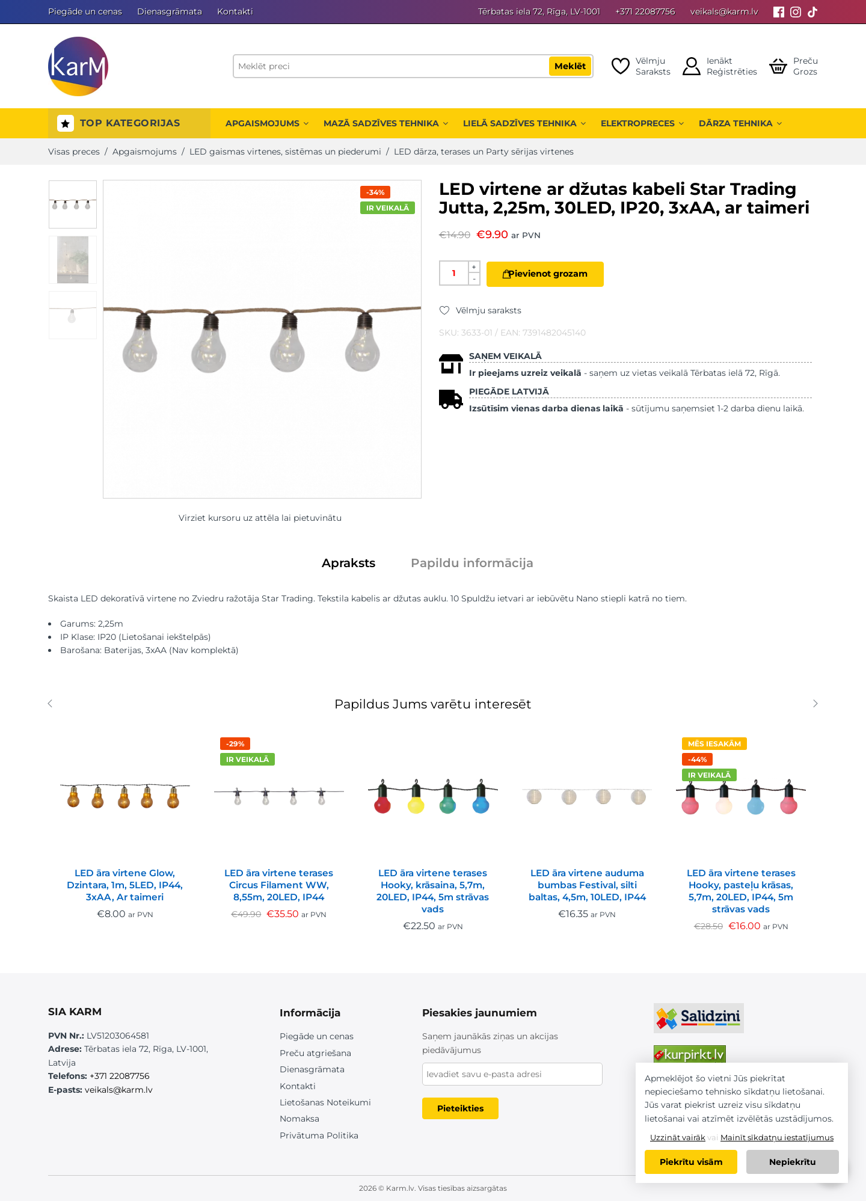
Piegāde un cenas (85, 11)
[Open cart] (793, 66)
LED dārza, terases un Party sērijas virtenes (484, 151)
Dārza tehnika (740, 123)
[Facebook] (778, 11)
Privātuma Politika (319, 1135)
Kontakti (235, 11)
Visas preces (74, 151)
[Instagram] (795, 11)
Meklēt (570, 66)
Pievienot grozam (557, 273)
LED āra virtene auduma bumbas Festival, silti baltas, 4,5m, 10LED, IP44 (587, 885)
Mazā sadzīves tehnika (386, 123)
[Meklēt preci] (413, 66)
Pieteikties (460, 1108)
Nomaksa (299, 1118)
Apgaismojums (267, 123)
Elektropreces (642, 123)
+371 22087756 (645, 11)
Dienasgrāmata (169, 11)
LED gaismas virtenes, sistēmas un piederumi (285, 151)
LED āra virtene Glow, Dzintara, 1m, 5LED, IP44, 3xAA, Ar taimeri (125, 885)
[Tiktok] (812, 11)
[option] (72, 204)
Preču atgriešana (315, 1053)
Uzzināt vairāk (677, 1137)
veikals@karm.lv (724, 11)
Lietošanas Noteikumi (325, 1102)
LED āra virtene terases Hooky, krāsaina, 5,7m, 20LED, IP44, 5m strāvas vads (432, 891)
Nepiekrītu (792, 1161)
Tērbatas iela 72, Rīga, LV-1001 (539, 11)
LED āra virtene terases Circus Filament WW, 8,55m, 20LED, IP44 (278, 885)
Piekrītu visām (691, 1161)
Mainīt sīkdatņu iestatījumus (777, 1137)
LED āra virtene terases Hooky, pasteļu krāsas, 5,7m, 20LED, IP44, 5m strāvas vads (741, 891)
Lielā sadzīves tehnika (524, 123)
